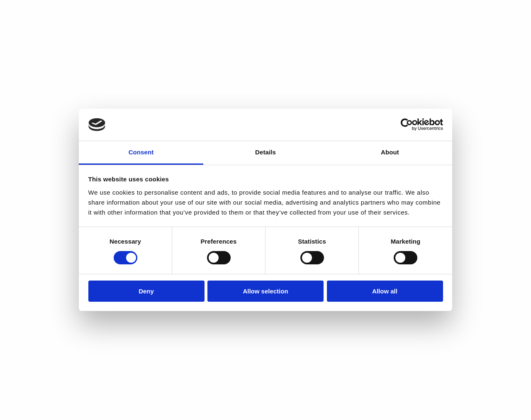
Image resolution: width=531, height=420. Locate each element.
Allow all (384, 291)
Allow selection (265, 291)
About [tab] (390, 152)
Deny (146, 291)
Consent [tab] (141, 152)
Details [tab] (265, 152)
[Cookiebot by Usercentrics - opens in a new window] (406, 124)
